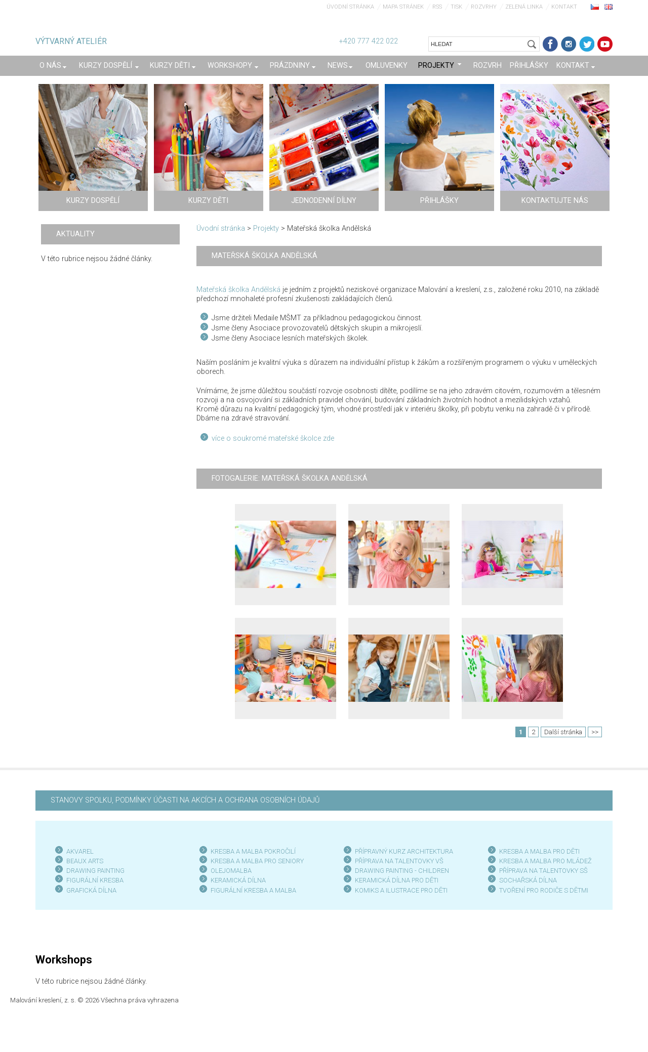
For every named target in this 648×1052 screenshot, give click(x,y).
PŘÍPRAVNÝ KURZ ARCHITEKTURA (404, 851)
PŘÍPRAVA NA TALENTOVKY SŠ (543, 870)
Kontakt (564, 7)
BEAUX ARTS (84, 861)
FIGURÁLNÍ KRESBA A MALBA (253, 890)
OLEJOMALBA (231, 870)
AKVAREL (80, 851)
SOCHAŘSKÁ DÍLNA (528, 880)
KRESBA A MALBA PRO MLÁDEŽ (545, 861)
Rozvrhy (484, 7)
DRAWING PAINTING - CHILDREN (402, 870)
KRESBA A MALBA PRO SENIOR (255, 861)
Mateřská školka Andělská (238, 289)
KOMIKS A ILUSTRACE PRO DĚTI (401, 890)
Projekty (266, 228)
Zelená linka (524, 7)
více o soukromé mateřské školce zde (273, 438)
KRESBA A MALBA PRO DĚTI (539, 851)
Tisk (456, 7)
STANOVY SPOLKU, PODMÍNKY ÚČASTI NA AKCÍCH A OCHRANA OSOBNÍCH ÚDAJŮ (185, 800)
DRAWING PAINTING (95, 870)
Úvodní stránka (350, 7)
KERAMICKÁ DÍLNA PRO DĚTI (396, 880)
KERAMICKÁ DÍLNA (238, 880)
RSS (437, 7)
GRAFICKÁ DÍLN (89, 890)
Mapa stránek (403, 7)
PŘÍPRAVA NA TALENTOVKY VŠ (399, 861)
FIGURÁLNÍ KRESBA (95, 880)
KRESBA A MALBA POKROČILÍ (253, 851)
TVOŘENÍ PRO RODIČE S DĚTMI (543, 890)
